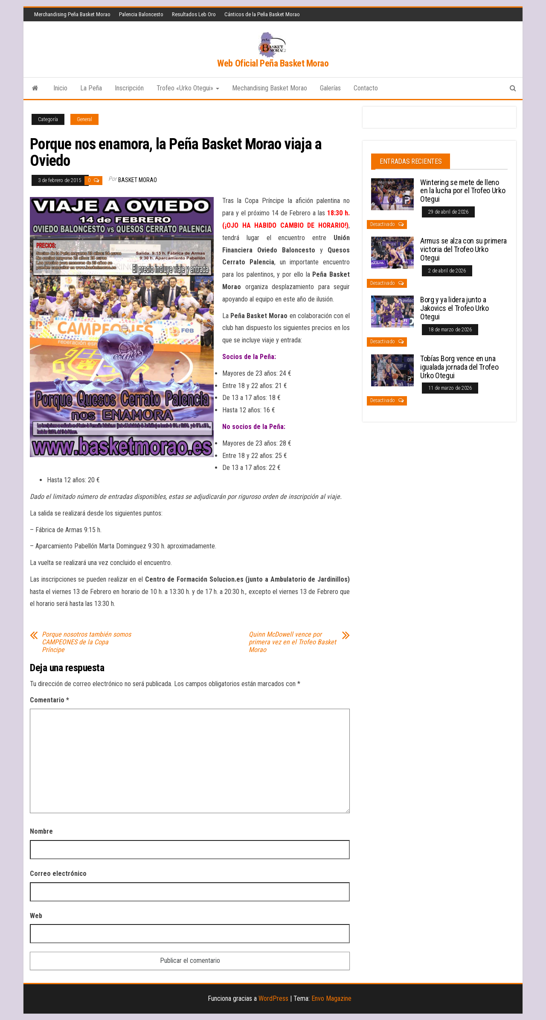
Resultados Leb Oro (194, 14)
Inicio (60, 88)
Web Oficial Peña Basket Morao (272, 63)
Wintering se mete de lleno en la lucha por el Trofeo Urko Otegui (462, 191)
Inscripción (129, 88)
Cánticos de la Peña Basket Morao (262, 14)
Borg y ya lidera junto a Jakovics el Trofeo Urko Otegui (454, 308)
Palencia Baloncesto (141, 14)
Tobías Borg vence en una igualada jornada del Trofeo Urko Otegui (459, 367)
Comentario (49, 700)
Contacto (366, 88)
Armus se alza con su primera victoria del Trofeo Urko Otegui (463, 249)
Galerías (330, 88)
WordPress (273, 998)
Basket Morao (137, 180)
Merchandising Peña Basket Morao (72, 14)
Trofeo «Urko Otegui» (188, 88)
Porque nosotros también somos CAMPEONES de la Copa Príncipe (86, 642)
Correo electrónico (58, 873)
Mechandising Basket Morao (269, 88)
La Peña (91, 88)
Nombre (41, 831)
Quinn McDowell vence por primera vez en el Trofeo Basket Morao (292, 642)
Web (36, 916)
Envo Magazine (331, 998)
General (84, 119)
